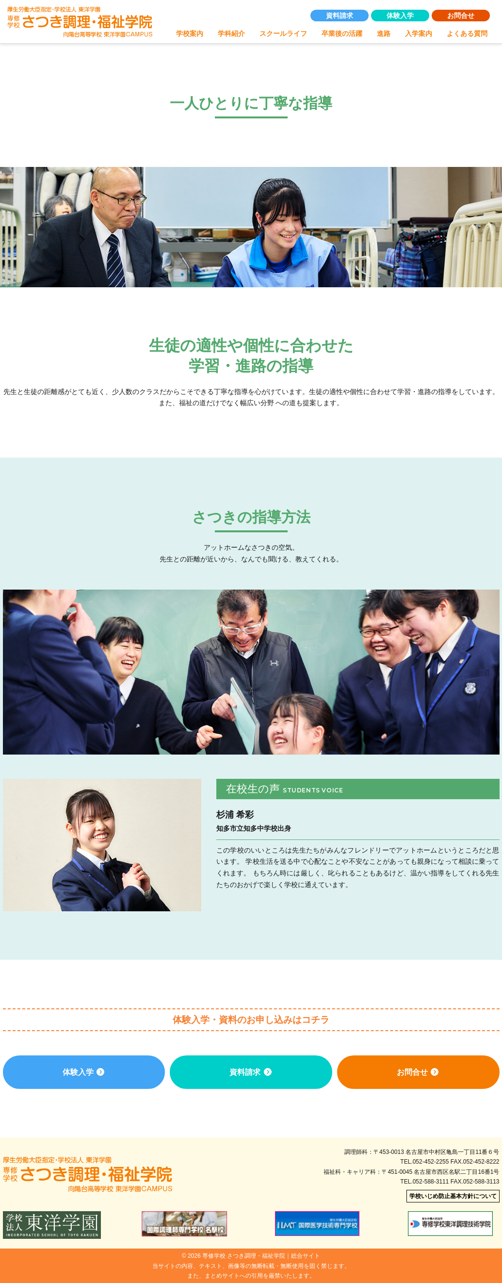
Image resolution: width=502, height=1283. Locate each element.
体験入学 (400, 15)
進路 (383, 34)
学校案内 (189, 34)
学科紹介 (231, 34)
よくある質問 (467, 34)
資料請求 (339, 15)
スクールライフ (283, 34)
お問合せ (460, 15)
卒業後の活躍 (342, 34)
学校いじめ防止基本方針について (453, 1196)
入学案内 (418, 34)
